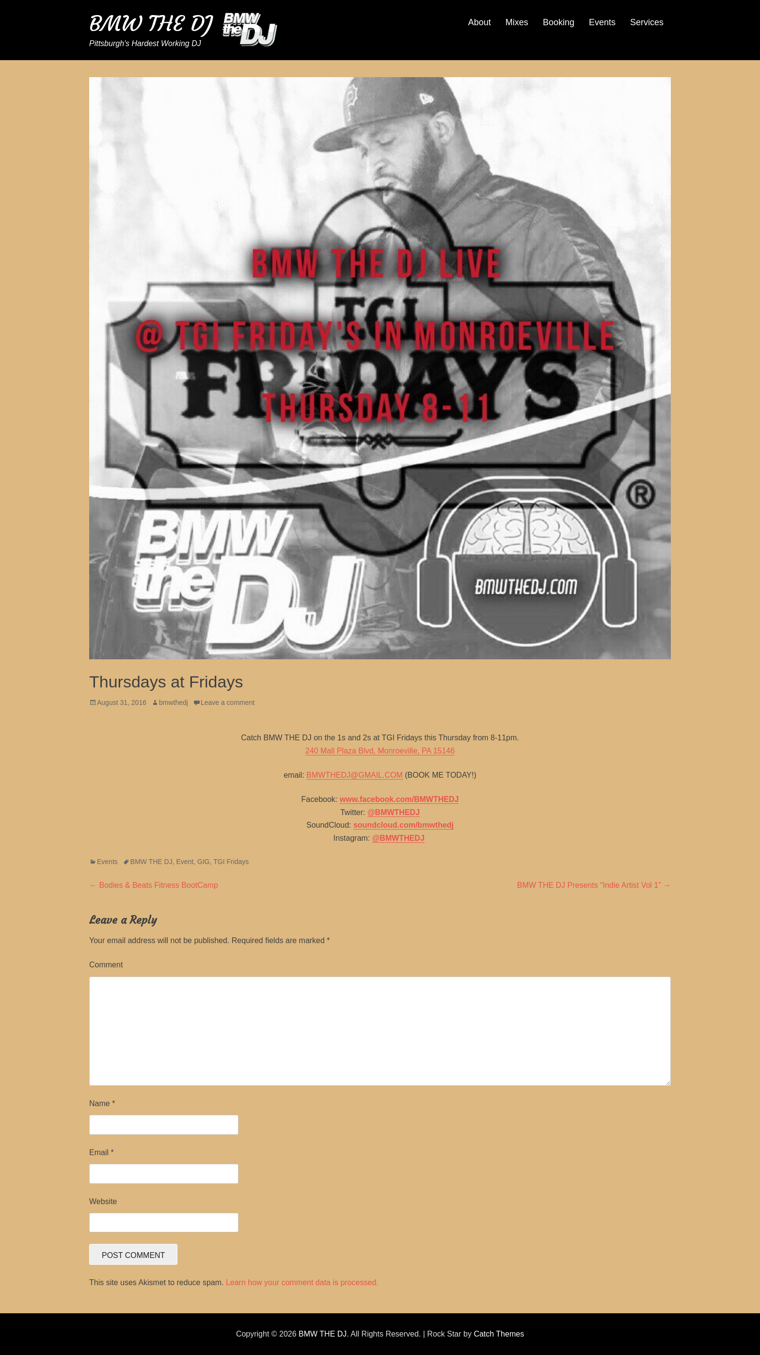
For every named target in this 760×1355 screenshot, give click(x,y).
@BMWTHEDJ (393, 812)
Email (101, 1152)
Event (184, 861)
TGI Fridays (231, 861)
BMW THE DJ (150, 23)
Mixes (517, 22)
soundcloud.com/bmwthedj (403, 825)
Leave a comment (227, 702)
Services (647, 22)
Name (102, 1103)
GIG (203, 861)
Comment (106, 965)
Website (103, 1201)
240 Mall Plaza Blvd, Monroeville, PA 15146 (380, 751)
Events (602, 22)
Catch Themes (499, 1334)
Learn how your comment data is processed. (302, 1282)
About (479, 22)
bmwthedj (173, 702)
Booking (558, 22)
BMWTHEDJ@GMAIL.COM (354, 775)
